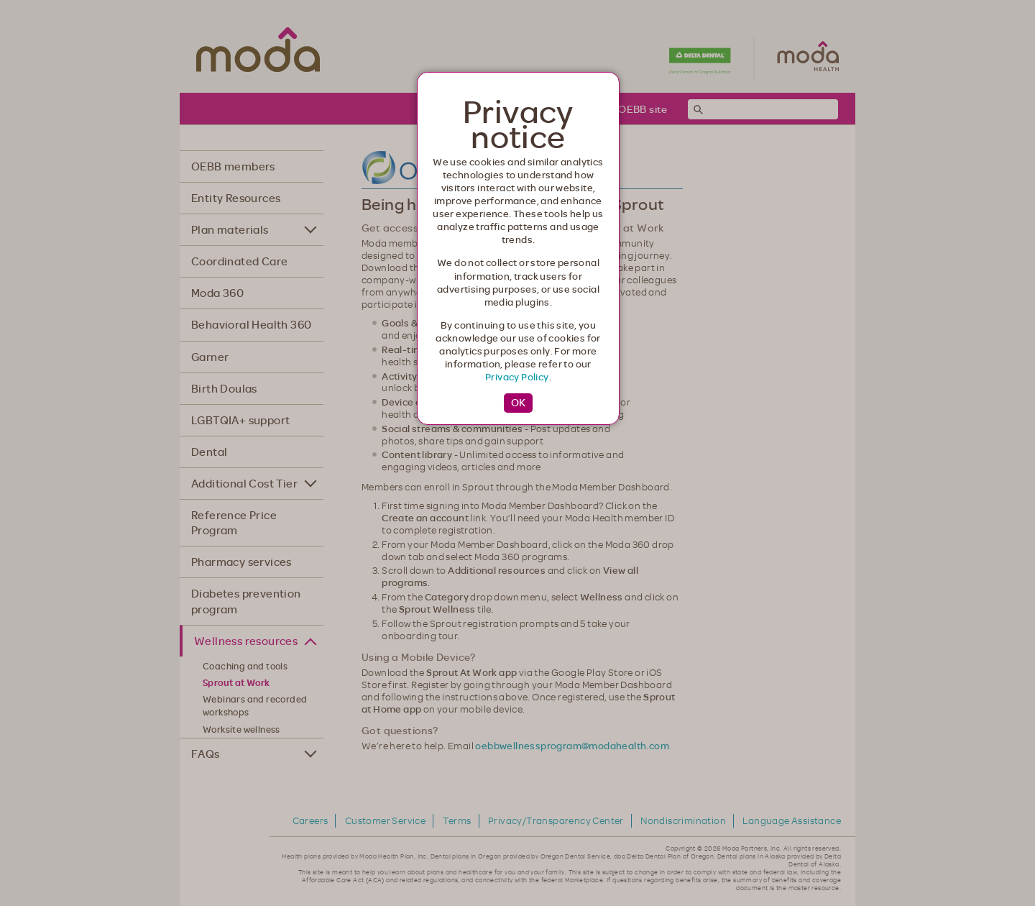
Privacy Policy (517, 376)
